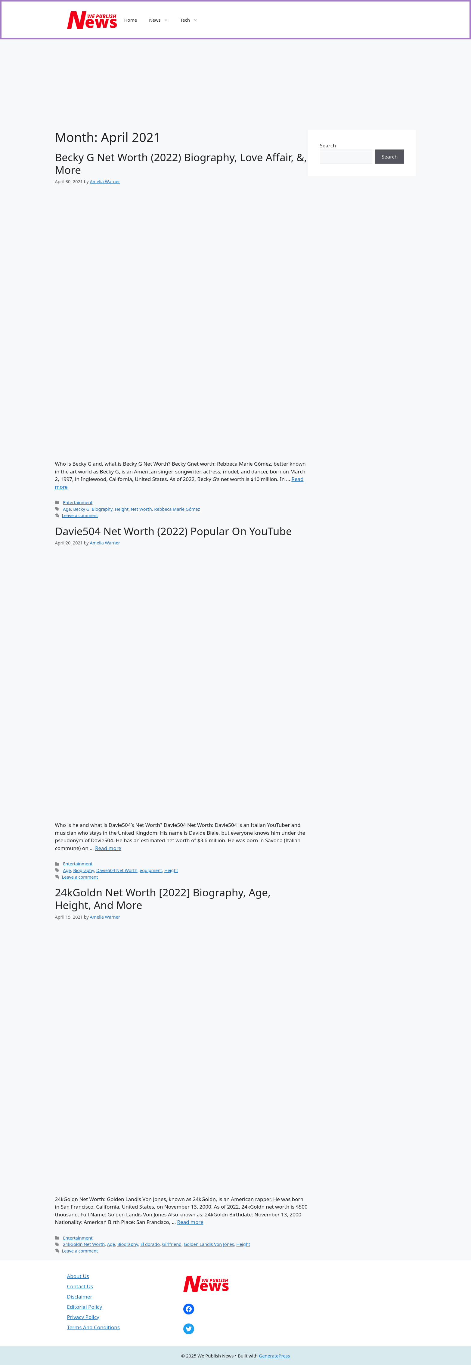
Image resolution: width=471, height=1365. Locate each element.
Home (130, 20)
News (161, 20)
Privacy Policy (83, 1317)
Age (67, 509)
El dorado (150, 1244)
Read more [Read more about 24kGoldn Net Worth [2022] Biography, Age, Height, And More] (190, 1222)
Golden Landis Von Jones (209, 1244)
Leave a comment (80, 515)
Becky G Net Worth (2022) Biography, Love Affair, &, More (181, 163)
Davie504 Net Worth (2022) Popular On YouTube (173, 531)
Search (328, 145)
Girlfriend (172, 1244)
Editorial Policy (84, 1306)
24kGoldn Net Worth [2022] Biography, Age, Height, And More (163, 898)
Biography (102, 509)
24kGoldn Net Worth (84, 1244)
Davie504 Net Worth (116, 870)
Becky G (81, 509)
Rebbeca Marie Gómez (177, 509)
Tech (191, 20)
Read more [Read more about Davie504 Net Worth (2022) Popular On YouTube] (108, 848)
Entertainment (77, 502)
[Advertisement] (235, 84)
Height (122, 509)
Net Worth (141, 509)
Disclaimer (79, 1296)
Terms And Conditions (93, 1327)
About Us (78, 1276)
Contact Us (80, 1286)
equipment (151, 870)
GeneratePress (274, 1356)
